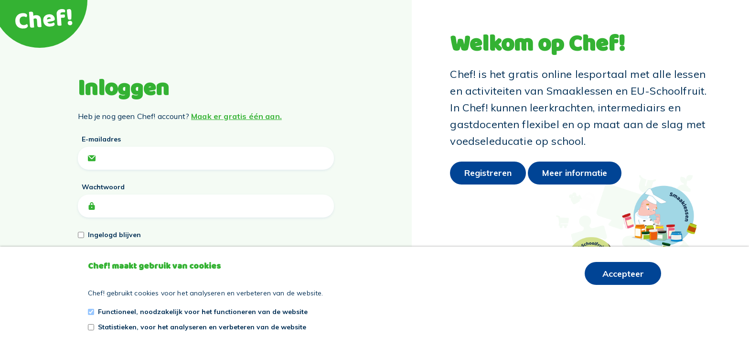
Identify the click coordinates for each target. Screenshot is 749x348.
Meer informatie (574, 172)
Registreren (488, 172)
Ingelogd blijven (114, 234)
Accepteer (623, 273)
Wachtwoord (103, 187)
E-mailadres (101, 139)
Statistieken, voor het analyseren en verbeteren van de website (202, 327)
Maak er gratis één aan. (236, 116)
